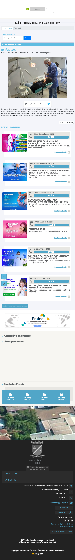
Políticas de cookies (66, 526)
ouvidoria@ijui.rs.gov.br (59, 502)
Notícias (10, 28)
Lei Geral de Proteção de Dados (62, 532)
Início (4, 28)
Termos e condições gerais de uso (62, 524)
